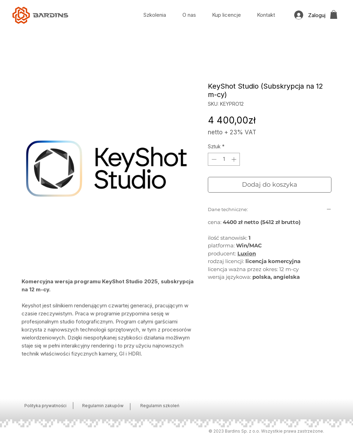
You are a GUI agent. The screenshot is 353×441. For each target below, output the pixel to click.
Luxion (246, 253)
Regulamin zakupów (103, 405)
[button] (333, 14)
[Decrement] (213, 159)
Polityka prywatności (45, 405)
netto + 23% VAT (232, 132)
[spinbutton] (224, 159)
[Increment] (234, 159)
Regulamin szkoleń (159, 405)
